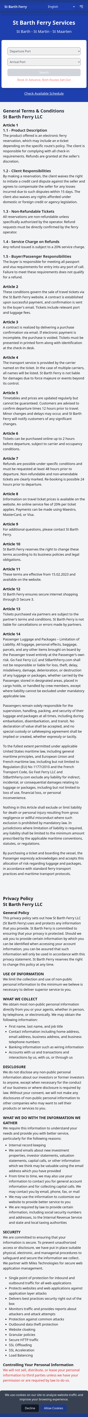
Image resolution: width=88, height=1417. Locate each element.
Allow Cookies (53, 1408)
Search (44, 72)
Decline (30, 1408)
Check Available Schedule (44, 93)
